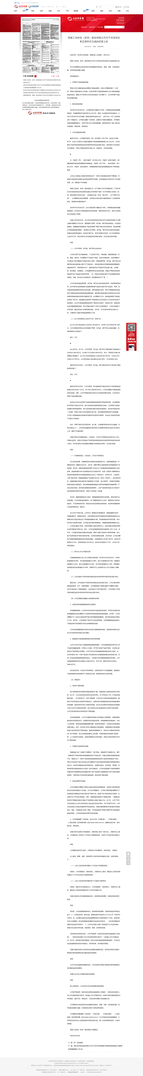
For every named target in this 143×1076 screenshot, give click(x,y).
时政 (32, 11)
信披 (84, 11)
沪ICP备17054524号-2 (72, 1072)
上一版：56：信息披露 (75, 1042)
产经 (67, 11)
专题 (118, 11)
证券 (41, 11)
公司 (58, 11)
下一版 (57, 76)
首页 (15, 11)
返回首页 (84, 27)
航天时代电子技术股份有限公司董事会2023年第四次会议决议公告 (42, 90)
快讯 (24, 11)
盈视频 (76, 11)
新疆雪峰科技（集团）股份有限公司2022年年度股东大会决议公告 (42, 95)
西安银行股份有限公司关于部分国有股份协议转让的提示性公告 (41, 92)
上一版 (53, 76)
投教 (101, 11)
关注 (127, 11)
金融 (50, 11)
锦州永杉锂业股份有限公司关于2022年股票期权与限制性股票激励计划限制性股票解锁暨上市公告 (42, 86)
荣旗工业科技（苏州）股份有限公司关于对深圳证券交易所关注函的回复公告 (41, 81)
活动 (110, 11)
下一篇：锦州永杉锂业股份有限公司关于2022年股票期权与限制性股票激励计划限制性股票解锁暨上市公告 (95, 1047)
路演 (93, 11)
